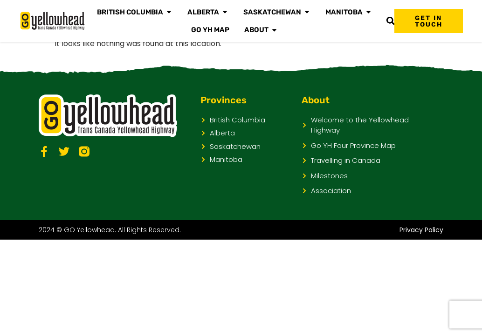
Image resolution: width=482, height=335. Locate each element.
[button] (390, 21)
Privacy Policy (421, 229)
